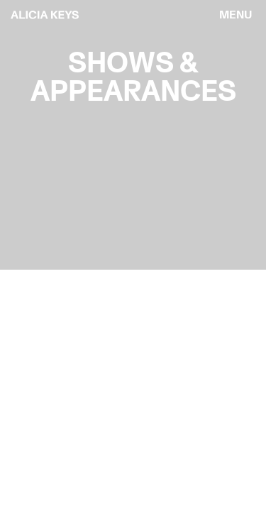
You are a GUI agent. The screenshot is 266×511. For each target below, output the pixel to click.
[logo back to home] (45, 15)
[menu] (235, 15)
